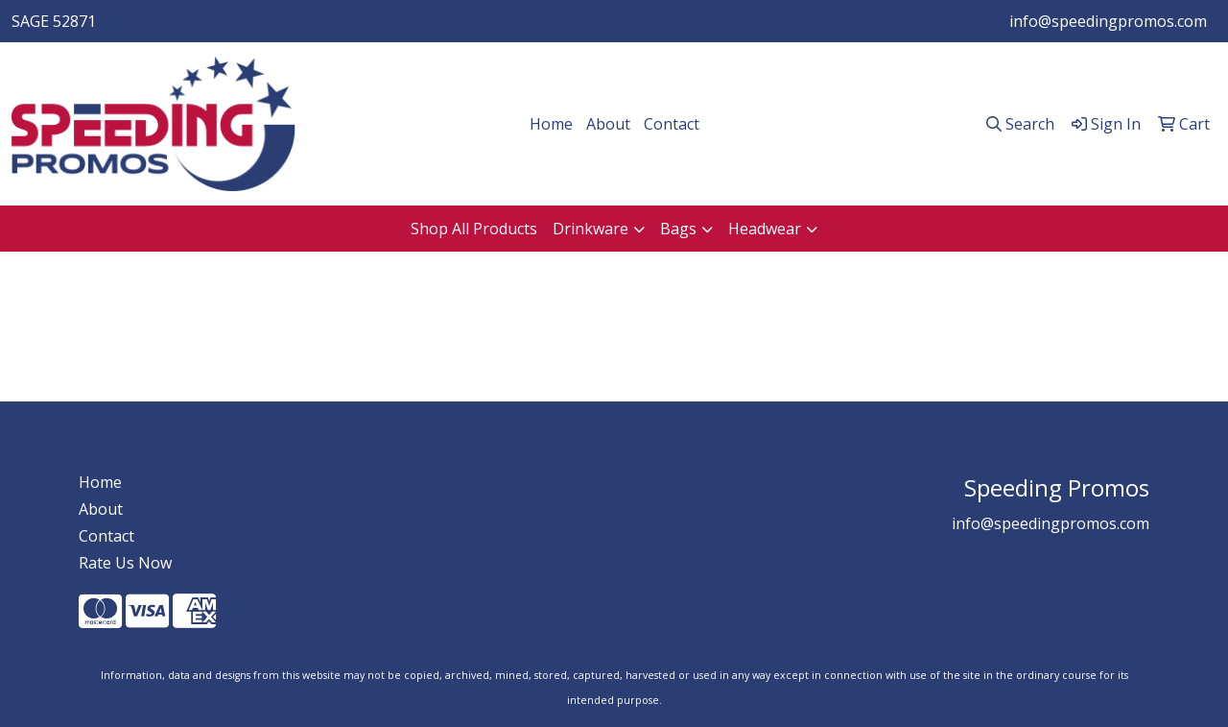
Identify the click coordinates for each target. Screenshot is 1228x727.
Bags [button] (678, 228)
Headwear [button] (764, 228)
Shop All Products (474, 228)
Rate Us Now (125, 562)
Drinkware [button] (590, 228)
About (608, 123)
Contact (671, 123)
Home (551, 123)
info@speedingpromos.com (1108, 21)
